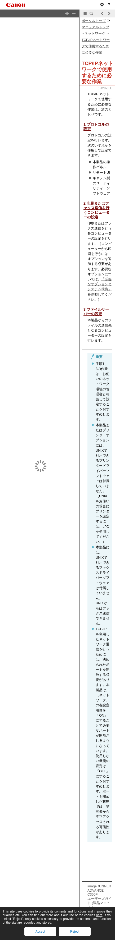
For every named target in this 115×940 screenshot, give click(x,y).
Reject (74, 931)
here (99, 915)
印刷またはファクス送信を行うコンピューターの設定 (96, 210)
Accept (40, 931)
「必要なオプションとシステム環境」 (99, 284)
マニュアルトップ (95, 27)
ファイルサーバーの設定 (96, 311)
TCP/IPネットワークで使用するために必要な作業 (96, 46)
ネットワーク (95, 33)
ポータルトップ (94, 21)
